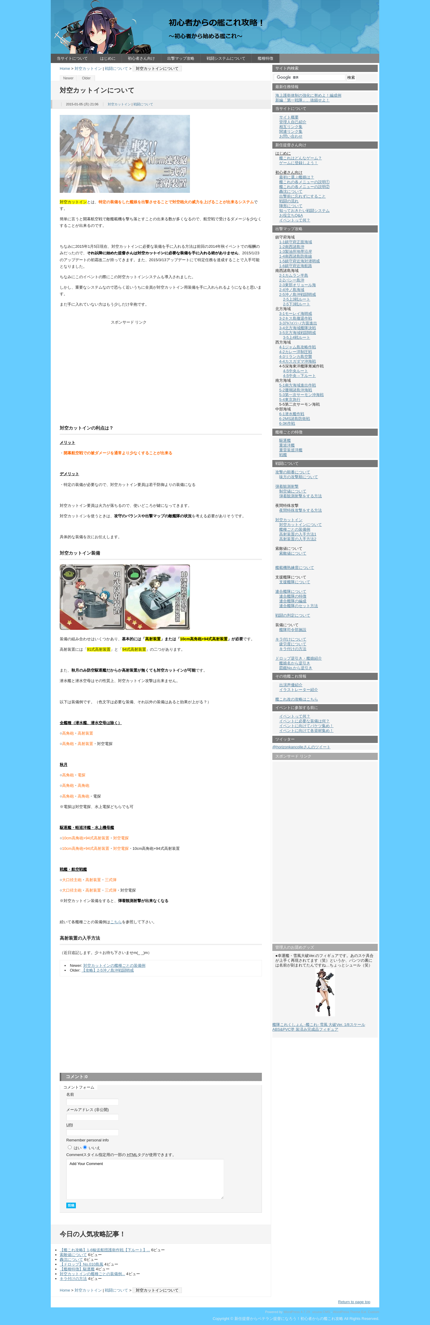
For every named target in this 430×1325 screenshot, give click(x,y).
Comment (121, 1154)
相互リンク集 (290, 126)
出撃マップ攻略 (180, 58)
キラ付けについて (290, 639)
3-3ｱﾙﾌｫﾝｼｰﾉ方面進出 (298, 323)
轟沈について (71, 1259)
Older (86, 78)
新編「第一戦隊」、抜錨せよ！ (302, 100)
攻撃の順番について (292, 472)
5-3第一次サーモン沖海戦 (301, 395)
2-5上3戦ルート (296, 299)
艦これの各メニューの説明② (304, 186)
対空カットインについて (300, 524)
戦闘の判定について (292, 615)
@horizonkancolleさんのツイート (301, 747)
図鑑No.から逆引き (295, 668)
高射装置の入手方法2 (297, 539)
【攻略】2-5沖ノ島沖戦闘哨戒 (108, 970)
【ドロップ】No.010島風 (81, 1264)
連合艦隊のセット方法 (298, 606)
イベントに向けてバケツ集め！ (306, 726)
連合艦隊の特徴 (292, 596)
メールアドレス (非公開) (87, 1109)
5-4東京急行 (289, 399)
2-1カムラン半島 (293, 275)
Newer (68, 78)
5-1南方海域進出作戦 (297, 385)
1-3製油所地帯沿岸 (295, 251)
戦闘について (116, 68)
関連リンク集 (290, 131)
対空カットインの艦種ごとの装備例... (92, 1274)
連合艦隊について (290, 591)
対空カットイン (88, 68)
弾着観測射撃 (287, 486)
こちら (116, 922)
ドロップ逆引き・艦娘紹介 (298, 658)
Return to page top (354, 1302)
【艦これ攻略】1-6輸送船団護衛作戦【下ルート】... (105, 1250)
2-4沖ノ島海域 (291, 289)
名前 (70, 1094)
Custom (373, 1312)
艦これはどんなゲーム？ (300, 158)
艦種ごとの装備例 (294, 529)
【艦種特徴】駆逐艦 (77, 1269)
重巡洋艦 (287, 445)
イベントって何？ (294, 220)
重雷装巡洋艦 (290, 450)
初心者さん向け (141, 58)
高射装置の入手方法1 (297, 534)
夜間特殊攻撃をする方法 (300, 510)
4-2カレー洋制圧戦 (295, 352)
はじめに (108, 58)
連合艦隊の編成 (292, 601)
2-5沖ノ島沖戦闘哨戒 (297, 294)
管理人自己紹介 (292, 122)
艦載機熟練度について (294, 567)
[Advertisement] (161, 371)
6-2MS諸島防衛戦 (294, 418)
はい (78, 1148)
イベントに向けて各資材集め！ (306, 730)
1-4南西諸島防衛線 (295, 256)
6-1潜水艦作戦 (291, 414)
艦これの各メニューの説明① (304, 182)
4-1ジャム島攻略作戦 (297, 347)
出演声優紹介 (290, 685)
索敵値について (73, 1254)
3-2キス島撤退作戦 (295, 318)
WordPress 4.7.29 (296, 1312)
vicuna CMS (321, 1312)
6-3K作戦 (287, 423)
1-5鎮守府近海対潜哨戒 (299, 261)
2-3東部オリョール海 (297, 285)
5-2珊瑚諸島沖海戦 (295, 390)
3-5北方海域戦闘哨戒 (297, 332)
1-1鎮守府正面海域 (295, 242)
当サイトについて (72, 58)
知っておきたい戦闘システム (304, 210)
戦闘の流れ (289, 201)
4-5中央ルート (295, 371)
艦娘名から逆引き (294, 663)
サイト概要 (289, 117)
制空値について (292, 491)
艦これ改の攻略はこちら (296, 699)
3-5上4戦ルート (296, 337)
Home (65, 68)
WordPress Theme (346, 1312)
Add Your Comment (145, 1179)
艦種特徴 (265, 58)
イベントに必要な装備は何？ (304, 721)
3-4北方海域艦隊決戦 (297, 328)
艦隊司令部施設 (292, 629)
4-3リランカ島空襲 (295, 356)
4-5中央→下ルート (299, 375)
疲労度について (292, 644)
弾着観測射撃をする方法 (300, 496)
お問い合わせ (290, 136)
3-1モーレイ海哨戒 (295, 313)
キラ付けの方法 (73, 1278)
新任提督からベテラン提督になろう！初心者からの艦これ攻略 (215, 27)
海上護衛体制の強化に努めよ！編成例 (308, 95)
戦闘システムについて (226, 58)
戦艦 (283, 455)
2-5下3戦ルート (296, 304)
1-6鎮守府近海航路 (295, 266)
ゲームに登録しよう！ (298, 163)
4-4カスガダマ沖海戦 (297, 361)
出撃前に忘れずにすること (302, 196)
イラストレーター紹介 (298, 689)
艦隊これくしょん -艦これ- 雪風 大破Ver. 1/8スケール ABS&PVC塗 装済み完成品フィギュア (318, 1027)
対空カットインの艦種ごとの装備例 (114, 965)
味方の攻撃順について (298, 477)
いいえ (94, 1148)
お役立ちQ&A (291, 215)
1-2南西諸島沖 (291, 246)
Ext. (364, 1312)
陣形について (290, 206)
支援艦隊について (294, 582)
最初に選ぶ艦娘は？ (296, 177)
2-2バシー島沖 (291, 280)
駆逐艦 (285, 440)
